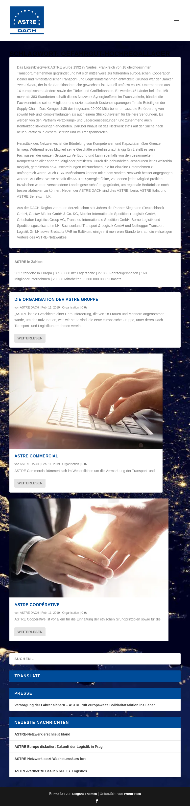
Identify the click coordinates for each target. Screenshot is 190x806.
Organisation (70, 307)
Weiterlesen (29, 338)
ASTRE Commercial (36, 456)
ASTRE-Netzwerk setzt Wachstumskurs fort (50, 759)
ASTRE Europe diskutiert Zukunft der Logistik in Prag (58, 747)
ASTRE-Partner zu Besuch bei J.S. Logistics (50, 771)
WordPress (132, 794)
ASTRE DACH (29, 307)
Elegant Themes (84, 794)
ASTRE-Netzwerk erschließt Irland (42, 734)
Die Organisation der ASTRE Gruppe (56, 299)
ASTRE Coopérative (36, 605)
